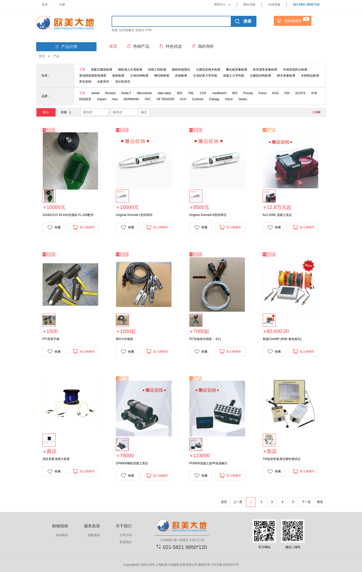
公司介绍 (126, 535)
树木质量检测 (286, 75)
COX (203, 93)
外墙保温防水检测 (295, 69)
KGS (275, 93)
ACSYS (300, 93)
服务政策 (92, 526)
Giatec (243, 99)
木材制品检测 (310, 75)
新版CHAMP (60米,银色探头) (282, 339)
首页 (42, 56)
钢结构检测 (161, 75)
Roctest (110, 93)
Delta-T (126, 93)
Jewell (95, 93)
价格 (66, 112)
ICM (314, 93)
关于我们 (124, 526)
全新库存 (103, 81)
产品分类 (66, 46)
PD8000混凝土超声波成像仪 (208, 463)
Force (262, 93)
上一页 (237, 502)
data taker (164, 93)
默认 (46, 112)
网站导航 (249, 4)
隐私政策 (94, 535)
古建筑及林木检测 (208, 69)
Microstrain (144, 93)
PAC (148, 99)
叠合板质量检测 (236, 69)
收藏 (54, 227)
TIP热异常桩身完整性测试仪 (282, 459)
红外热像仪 (126, 30)
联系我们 (126, 542)
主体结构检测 (139, 75)
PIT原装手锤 (50, 339)
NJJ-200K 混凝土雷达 (277, 215)
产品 (56, 56)
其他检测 (181, 75)
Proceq (248, 93)
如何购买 (62, 535)
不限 (82, 69)
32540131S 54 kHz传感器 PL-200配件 (68, 215)
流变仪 (139, 30)
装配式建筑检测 (101, 69)
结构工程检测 (157, 69)
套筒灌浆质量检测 (265, 69)
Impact (101, 99)
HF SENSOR (165, 99)
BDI (179, 93)
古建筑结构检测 (260, 75)
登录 (45, 4)
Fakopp (214, 99)
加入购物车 (83, 227)
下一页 (306, 502)
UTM (148, 30)
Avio (115, 99)
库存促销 (85, 81)
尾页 (320, 502)
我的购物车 (292, 21)
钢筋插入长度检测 (130, 69)
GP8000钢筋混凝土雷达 (132, 463)
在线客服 (274, 4)
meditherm (219, 93)
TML (191, 93)
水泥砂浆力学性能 (205, 75)
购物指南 (60, 526)
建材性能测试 (181, 69)
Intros (229, 99)
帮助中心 (222, 4)
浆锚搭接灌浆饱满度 (92, 75)
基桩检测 (118, 75)
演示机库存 (122, 81)
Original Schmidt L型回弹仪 (134, 215)
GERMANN (131, 99)
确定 (144, 112)
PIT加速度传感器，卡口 (205, 339)
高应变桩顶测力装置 (56, 459)
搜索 (243, 21)
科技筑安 (85, 99)
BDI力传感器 (124, 339)
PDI (287, 93)
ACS (183, 99)
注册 (62, 4)
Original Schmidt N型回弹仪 (208, 215)
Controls (197, 99)
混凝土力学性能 (233, 75)
